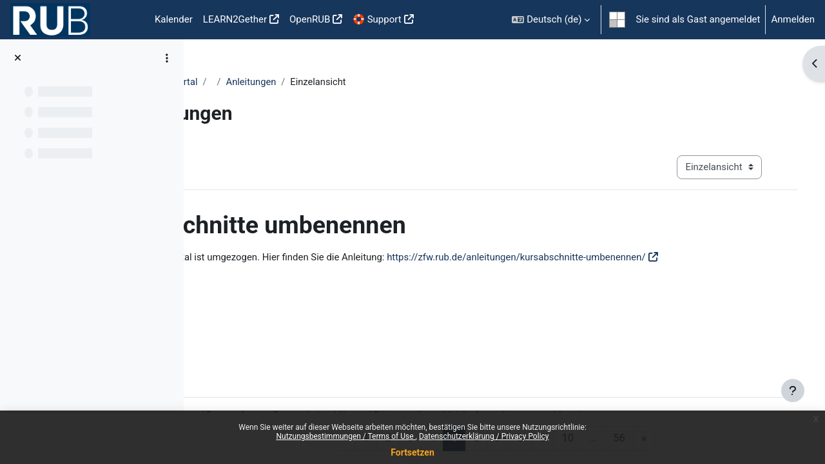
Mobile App (589, 385)
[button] (550, 19)
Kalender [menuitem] (174, 19)
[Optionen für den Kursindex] (167, 58)
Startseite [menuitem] (129, 20)
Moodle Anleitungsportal (262, 82)
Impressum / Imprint (670, 385)
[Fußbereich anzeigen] (792, 390)
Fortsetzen (412, 452)
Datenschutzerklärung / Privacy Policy (484, 436)
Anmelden (793, 19)
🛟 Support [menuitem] (377, 19)
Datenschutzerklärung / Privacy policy (473, 385)
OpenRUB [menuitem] (309, 19)
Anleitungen (368, 82)
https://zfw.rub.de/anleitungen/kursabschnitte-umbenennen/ (630, 257)
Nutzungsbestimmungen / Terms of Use (345, 436)
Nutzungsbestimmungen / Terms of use (294, 385)
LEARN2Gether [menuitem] (235, 19)
